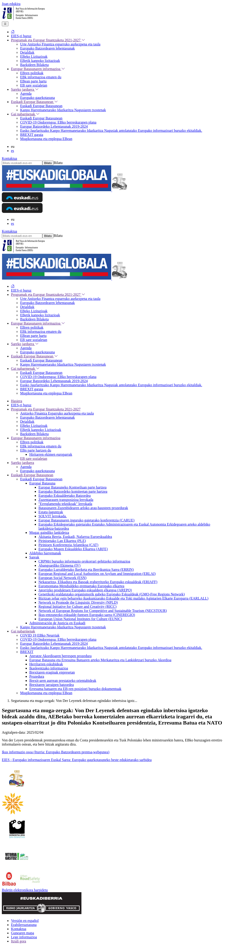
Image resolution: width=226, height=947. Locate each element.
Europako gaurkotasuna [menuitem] (37, 98)
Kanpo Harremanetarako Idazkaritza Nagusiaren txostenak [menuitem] (63, 110)
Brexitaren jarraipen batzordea (51, 685)
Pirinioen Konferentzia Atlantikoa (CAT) (68, 545)
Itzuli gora (18, 941)
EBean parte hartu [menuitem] (33, 81)
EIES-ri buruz (21, 405)
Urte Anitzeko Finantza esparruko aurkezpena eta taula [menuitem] (60, 44)
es (12, 151)
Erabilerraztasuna (24, 925)
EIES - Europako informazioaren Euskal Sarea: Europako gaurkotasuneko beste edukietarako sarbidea (77, 760)
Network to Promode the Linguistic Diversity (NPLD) (78, 602)
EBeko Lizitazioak (34, 426)
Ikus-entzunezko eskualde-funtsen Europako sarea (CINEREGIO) (86, 615)
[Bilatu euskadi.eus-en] (22, 163)
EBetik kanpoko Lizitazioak (40, 430)
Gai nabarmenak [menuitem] (25, 114)
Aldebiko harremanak (45, 553)
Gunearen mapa (22, 933)
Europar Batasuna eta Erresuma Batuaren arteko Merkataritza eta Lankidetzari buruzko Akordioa (100, 660)
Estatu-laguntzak (50, 512)
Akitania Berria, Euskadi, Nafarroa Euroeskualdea (75, 537)
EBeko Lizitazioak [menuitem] (34, 56)
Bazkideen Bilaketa (34, 434)
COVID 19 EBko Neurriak (39, 635)
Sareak (34, 557)
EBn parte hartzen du (35, 450)
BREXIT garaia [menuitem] (31, 135)
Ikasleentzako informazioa (48, 668)
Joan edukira (11, 4)
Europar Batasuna (42, 483)
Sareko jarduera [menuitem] (25, 89)
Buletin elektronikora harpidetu (25, 890)
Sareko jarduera (22, 463)
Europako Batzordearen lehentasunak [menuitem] (47, 48)
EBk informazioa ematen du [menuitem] (40, 77)
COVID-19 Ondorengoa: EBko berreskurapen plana (58, 639)
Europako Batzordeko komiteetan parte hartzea (72, 491)
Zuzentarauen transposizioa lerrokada (65, 500)
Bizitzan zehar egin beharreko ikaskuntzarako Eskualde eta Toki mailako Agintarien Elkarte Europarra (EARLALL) (123, 598)
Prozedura (36, 676)
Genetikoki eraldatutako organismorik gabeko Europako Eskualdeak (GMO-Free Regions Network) (111, 594)
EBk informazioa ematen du (40, 446)
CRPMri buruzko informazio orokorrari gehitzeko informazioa (84, 561)
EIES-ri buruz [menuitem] (21, 36)
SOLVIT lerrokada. (52, 516)
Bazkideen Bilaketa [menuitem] (34, 65)
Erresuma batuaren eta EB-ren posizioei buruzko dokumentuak (75, 689)
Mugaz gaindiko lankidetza (49, 532)
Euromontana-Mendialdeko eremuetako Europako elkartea (81, 586)
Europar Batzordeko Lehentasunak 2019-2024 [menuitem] (54, 126)
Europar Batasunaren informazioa (35, 438)
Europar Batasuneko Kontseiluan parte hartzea (72, 487)
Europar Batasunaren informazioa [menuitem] (38, 69)
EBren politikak (31, 442)
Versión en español (25, 921)
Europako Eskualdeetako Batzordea (64, 495)
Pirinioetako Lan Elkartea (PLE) (62, 541)
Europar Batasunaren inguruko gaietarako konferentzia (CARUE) (86, 520)
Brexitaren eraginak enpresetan (52, 672)
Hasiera (16, 401)
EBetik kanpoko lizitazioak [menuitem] (40, 61)
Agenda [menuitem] (26, 93)
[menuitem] (13, 32)
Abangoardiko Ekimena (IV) (59, 565)
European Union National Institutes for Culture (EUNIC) (80, 619)
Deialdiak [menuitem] (27, 52)
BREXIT (26, 652)
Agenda (26, 467)
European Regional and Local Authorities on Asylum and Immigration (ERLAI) (97, 574)
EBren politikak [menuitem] (31, 73)
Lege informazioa (24, 937)
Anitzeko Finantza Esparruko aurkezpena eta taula (57, 413)
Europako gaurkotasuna (37, 471)
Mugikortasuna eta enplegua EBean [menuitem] (46, 139)
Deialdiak (27, 421)
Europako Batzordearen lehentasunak (47, 417)
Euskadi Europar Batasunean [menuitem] (34, 102)
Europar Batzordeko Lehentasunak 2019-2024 (54, 643)
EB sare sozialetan (33, 458)
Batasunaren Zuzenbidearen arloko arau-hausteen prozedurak (83, 508)
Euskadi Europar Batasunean (32, 475)
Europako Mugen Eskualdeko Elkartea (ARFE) (73, 549)
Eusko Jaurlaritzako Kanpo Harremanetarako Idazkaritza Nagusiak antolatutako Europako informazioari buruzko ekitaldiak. (111, 648)
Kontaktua (9, 158)
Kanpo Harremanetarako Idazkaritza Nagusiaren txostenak (63, 627)
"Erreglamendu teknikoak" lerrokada (65, 504)
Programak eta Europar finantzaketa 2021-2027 (46, 409)
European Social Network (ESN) (62, 578)
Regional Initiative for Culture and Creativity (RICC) (77, 606)
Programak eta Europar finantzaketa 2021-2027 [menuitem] (48, 40)
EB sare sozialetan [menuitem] (33, 85)
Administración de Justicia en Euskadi (57, 623)
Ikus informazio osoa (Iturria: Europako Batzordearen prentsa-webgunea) (55, 752)
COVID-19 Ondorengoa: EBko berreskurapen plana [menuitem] (58, 122)
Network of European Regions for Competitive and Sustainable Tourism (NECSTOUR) (102, 611)
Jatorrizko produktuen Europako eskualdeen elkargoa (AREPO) (85, 590)
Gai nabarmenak (23, 631)
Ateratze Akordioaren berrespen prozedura (60, 656)
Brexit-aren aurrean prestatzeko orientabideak (62, 680)
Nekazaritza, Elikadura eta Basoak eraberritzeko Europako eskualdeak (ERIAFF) (97, 582)
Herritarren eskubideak (46, 664)
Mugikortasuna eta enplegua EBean (46, 693)
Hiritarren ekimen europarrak (50, 454)
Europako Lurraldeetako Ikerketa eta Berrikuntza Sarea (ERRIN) (86, 569)
